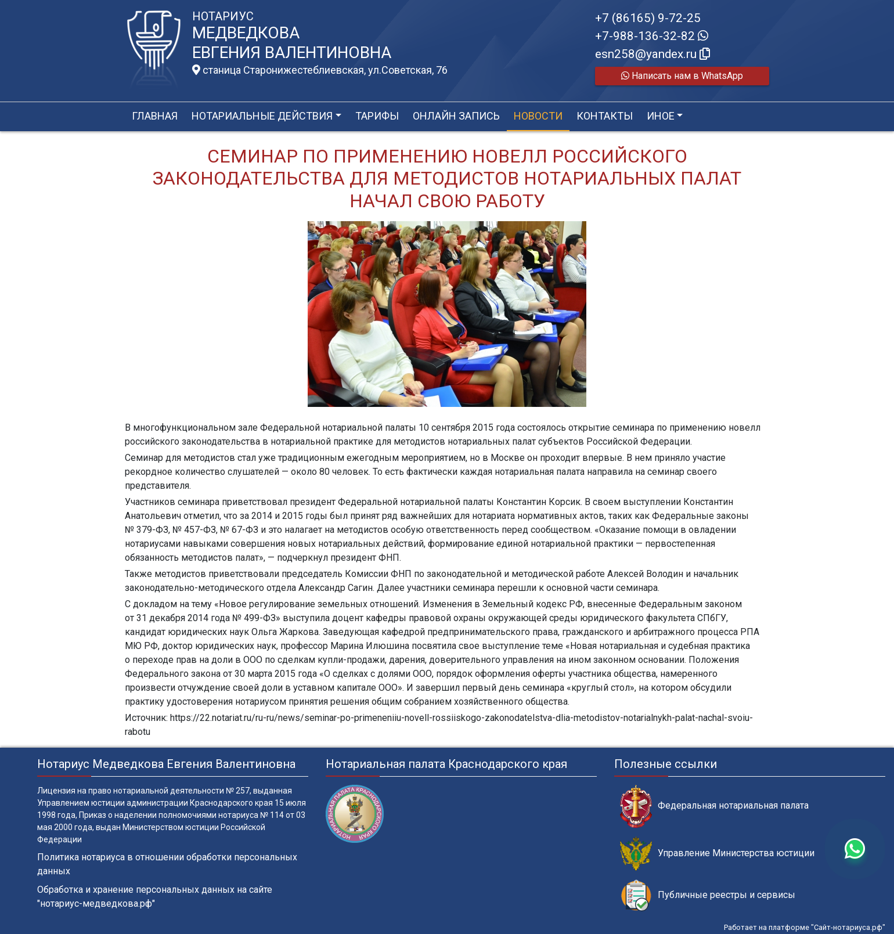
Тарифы (377, 116)
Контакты (604, 116)
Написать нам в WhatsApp (682, 75)
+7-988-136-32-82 (651, 36)
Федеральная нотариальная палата (714, 806)
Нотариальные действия (262, 116)
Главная (155, 116)
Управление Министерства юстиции (717, 853)
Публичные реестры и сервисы (707, 895)
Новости (538, 116)
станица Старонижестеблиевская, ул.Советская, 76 (320, 70)
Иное (661, 116)
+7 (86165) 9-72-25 (648, 18)
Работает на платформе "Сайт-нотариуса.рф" (804, 927)
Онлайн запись (456, 116)
